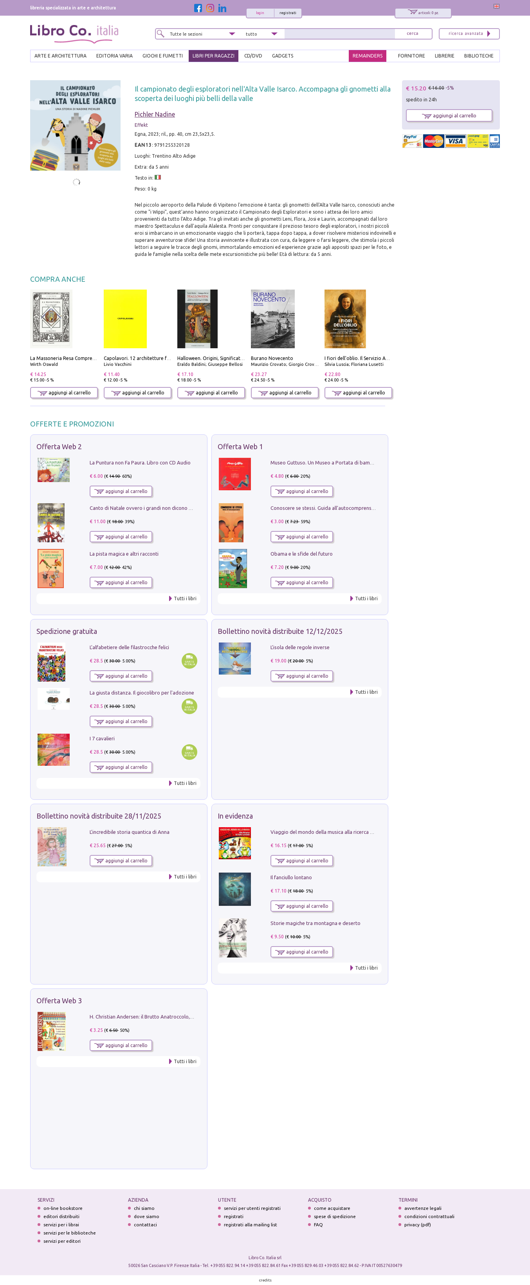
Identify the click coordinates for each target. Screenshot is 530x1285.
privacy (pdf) (417, 1224)
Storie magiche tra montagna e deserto (315, 923)
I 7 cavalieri (102, 738)
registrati (287, 13)
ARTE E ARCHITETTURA (60, 55)
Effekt (141, 125)
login (260, 13)
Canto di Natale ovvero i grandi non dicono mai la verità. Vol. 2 (160, 508)
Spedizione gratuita (66, 631)
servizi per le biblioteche (69, 1232)
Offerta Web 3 (59, 1000)
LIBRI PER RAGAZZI (213, 55)
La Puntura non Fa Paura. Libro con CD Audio (140, 462)
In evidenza (235, 816)
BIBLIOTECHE (479, 55)
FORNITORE (411, 55)
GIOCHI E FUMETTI (162, 55)
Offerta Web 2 (59, 446)
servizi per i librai (61, 1224)
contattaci (145, 1224)
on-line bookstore (63, 1208)
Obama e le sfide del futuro (301, 553)
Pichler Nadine (155, 114)
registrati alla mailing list (250, 1224)
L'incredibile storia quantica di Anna (129, 832)
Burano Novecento (272, 358)
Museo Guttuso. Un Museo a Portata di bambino (325, 462)
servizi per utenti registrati (252, 1208)
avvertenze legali (423, 1208)
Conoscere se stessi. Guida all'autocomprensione (325, 508)
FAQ (318, 1224)
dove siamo (146, 1216)
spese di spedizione (335, 1216)
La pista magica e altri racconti (124, 553)
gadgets (282, 55)
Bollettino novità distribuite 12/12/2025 (280, 631)
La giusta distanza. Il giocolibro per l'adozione (142, 692)
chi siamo (144, 1208)
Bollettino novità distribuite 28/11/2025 (98, 816)
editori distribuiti (61, 1216)
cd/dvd (253, 55)
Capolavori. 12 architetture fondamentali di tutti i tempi (165, 358)
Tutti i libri (185, 598)
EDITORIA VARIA (114, 55)
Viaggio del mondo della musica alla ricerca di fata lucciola (336, 832)
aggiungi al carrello (64, 392)
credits (265, 1280)
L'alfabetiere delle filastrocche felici (129, 647)
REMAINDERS (367, 55)
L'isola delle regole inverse (300, 647)
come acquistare (332, 1208)
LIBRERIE (444, 55)
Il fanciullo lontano (291, 877)
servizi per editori (62, 1241)
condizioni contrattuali (429, 1216)
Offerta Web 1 (240, 446)
